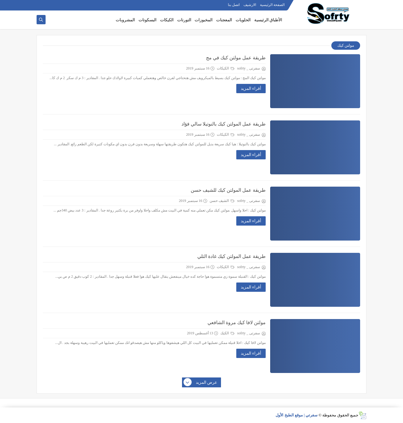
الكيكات (167, 20)
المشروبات (125, 20)
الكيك (227, 333)
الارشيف (249, 5)
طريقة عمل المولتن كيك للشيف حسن (228, 190)
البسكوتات (148, 20)
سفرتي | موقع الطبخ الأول (297, 415)
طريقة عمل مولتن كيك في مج (236, 57)
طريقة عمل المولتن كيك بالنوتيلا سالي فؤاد (223, 123)
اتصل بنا (234, 5)
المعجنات (224, 20)
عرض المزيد (200, 382)
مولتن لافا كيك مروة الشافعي (236, 322)
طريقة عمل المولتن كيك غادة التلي (231, 256)
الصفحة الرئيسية (272, 5)
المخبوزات (204, 20)
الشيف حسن (222, 201)
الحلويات (243, 20)
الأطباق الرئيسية (268, 20)
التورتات (184, 20)
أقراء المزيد (251, 88)
